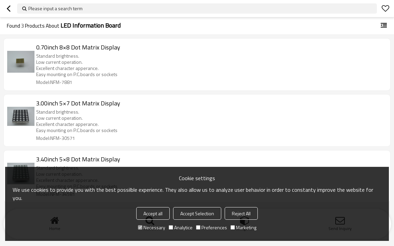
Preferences (211, 227)
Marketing (243, 227)
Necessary (151, 227)
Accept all (153, 213)
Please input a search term (55, 8)
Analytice (181, 227)
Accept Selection (197, 213)
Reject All (241, 213)
